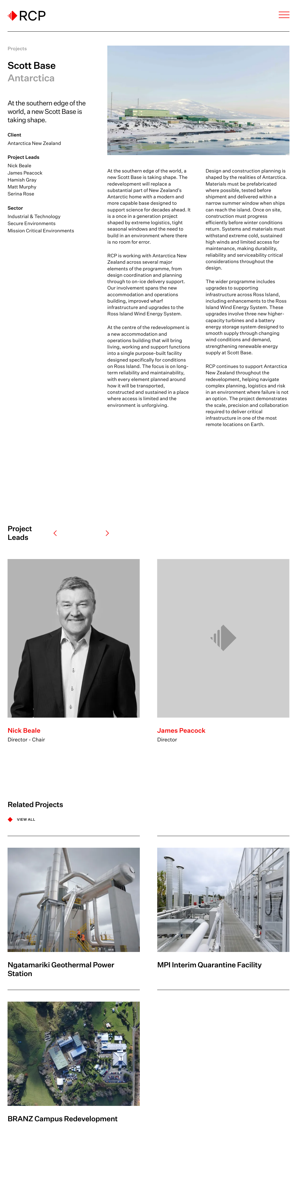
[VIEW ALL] (21, 819)
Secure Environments (31, 223)
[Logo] (27, 16)
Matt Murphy (22, 187)
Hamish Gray (22, 180)
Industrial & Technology (34, 216)
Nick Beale (19, 166)
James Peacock (25, 173)
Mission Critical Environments (41, 231)
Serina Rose (21, 194)
